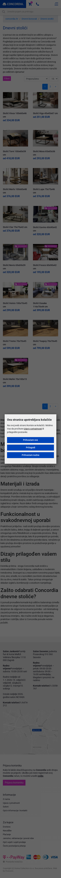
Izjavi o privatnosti (33, 428)
